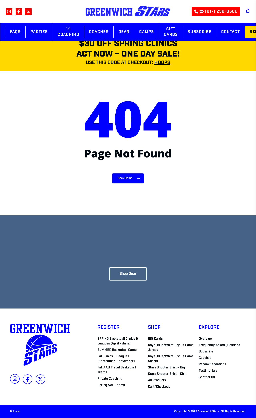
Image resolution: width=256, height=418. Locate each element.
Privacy (15, 411)
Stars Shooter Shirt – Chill (167, 374)
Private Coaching (109, 378)
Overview (205, 338)
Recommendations (212, 364)
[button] (128, 274)
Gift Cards (155, 338)
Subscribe (206, 351)
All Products (157, 380)
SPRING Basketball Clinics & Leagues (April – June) (117, 341)
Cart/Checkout (159, 386)
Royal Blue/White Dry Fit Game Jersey (171, 348)
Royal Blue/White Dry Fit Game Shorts (171, 359)
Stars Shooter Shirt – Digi (167, 367)
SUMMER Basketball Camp (117, 350)
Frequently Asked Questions (219, 345)
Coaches (205, 358)
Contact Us (207, 377)
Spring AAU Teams (111, 385)
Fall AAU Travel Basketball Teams (116, 370)
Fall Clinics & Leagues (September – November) (116, 359)
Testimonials (208, 370)
